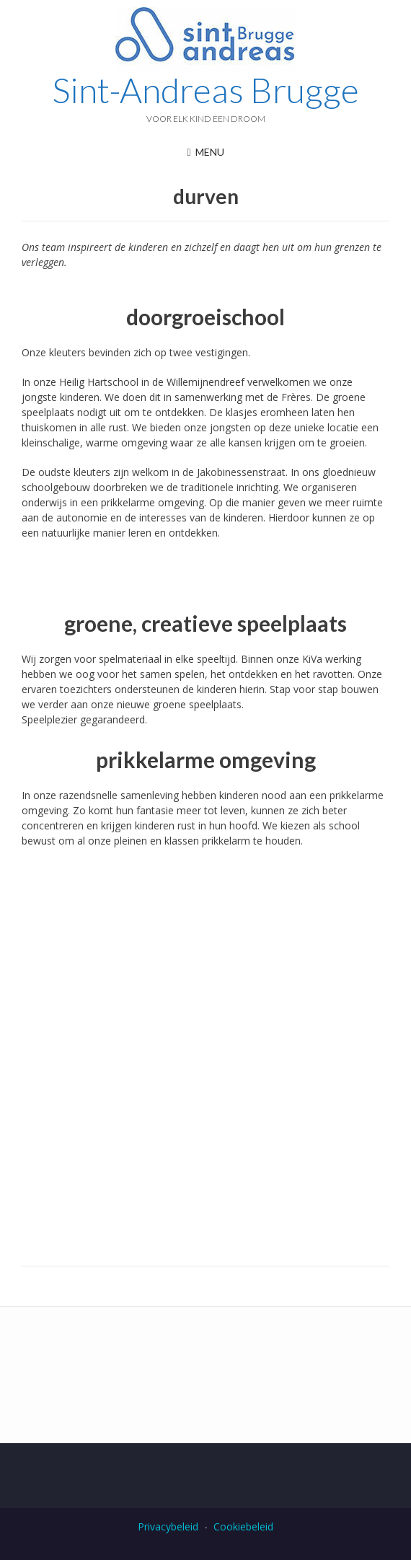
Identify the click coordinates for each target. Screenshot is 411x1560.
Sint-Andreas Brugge (205, 90)
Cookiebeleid (243, 1526)
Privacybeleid (168, 1526)
